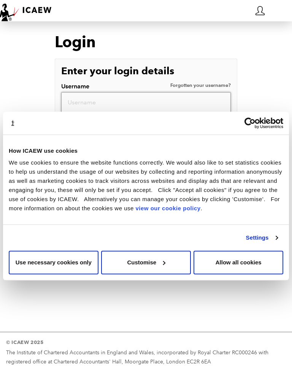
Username (146, 86)
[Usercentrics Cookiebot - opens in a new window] (250, 123)
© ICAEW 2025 (25, 342)
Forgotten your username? (200, 85)
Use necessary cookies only (54, 262)
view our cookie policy (168, 208)
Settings (257, 237)
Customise (146, 262)
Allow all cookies (239, 262)
